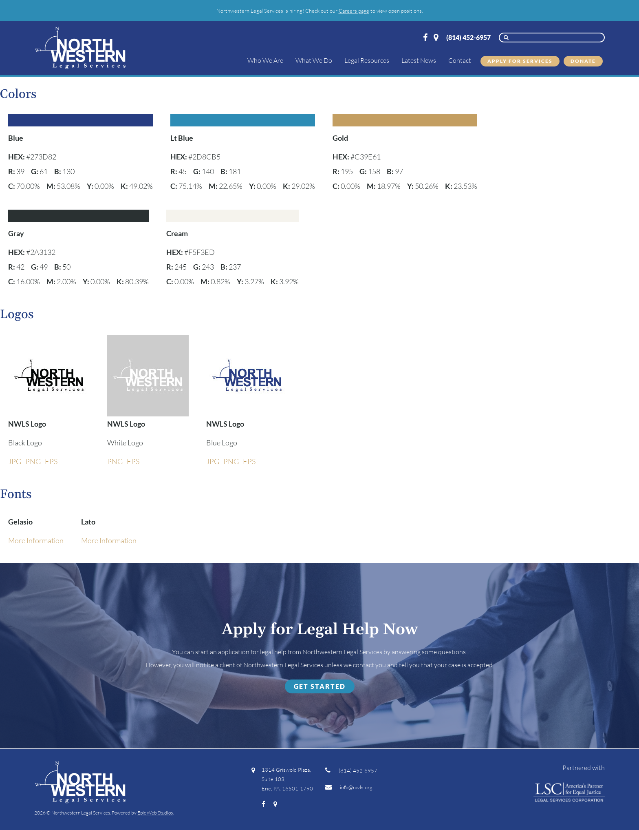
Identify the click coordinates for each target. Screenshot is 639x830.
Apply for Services (520, 61)
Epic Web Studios (155, 813)
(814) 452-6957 (468, 37)
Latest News (418, 60)
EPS (51, 461)
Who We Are (265, 60)
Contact (459, 60)
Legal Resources (366, 60)
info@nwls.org (348, 787)
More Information (36, 540)
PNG (33, 461)
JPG (14, 461)
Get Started (320, 686)
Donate (583, 61)
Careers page (354, 10)
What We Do (313, 60)
